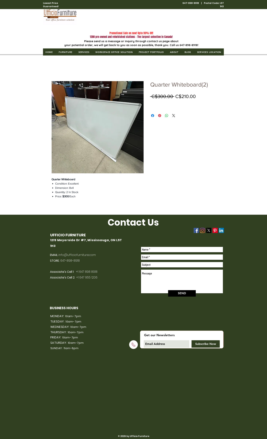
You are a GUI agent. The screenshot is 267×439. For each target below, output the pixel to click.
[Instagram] (202, 230)
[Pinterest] (215, 230)
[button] (65, 52)
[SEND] (182, 293)
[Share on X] (173, 115)
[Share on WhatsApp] (166, 115)
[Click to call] (133, 344)
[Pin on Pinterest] (159, 115)
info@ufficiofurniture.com (77, 255)
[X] (208, 230)
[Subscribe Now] (206, 344)
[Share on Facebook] (152, 115)
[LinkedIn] (221, 230)
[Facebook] (196, 230)
